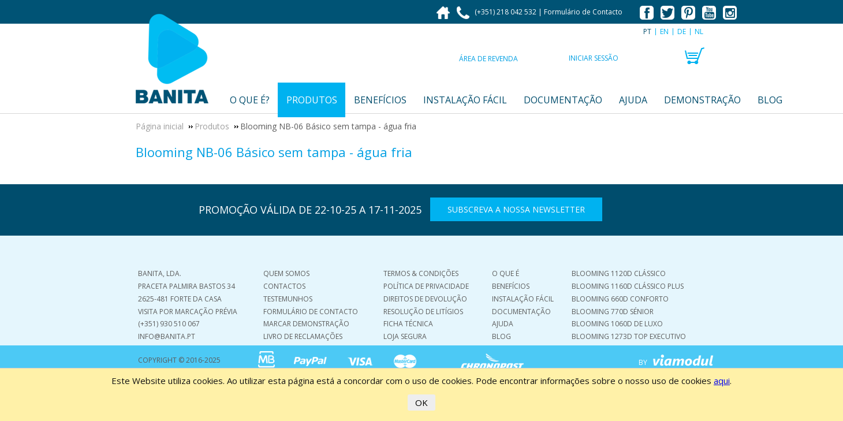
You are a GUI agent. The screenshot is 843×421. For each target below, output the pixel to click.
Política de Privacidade (426, 286)
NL (699, 31)
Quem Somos (286, 273)
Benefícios (380, 100)
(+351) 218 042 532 (497, 12)
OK (421, 402)
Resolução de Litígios (423, 311)
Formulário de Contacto (583, 12)
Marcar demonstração (306, 324)
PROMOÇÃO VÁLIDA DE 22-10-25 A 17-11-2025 (310, 210)
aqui (722, 380)
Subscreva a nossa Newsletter (516, 209)
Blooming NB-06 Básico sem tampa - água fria (274, 151)
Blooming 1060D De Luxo (617, 324)
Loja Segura (405, 336)
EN (664, 31)
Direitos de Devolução (425, 299)
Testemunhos (287, 299)
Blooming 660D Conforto (620, 299)
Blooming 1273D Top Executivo (629, 336)
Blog (770, 100)
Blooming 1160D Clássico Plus (628, 286)
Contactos (284, 286)
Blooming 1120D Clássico (619, 273)
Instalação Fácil (523, 299)
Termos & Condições (420, 273)
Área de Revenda (488, 59)
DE (681, 31)
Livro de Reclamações (302, 336)
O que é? (250, 100)
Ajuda (633, 100)
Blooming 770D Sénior (613, 311)
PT (647, 31)
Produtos (311, 100)
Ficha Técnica (408, 324)
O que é (505, 273)
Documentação (563, 100)
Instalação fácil (465, 100)
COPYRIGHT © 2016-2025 (179, 360)
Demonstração (702, 100)
